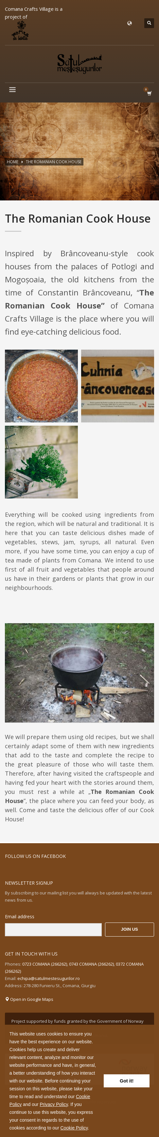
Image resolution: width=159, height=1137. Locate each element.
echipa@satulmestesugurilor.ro (48, 978)
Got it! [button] (126, 1080)
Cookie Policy (74, 1127)
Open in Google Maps (29, 999)
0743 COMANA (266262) (91, 964)
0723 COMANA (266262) (44, 964)
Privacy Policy (54, 1104)
